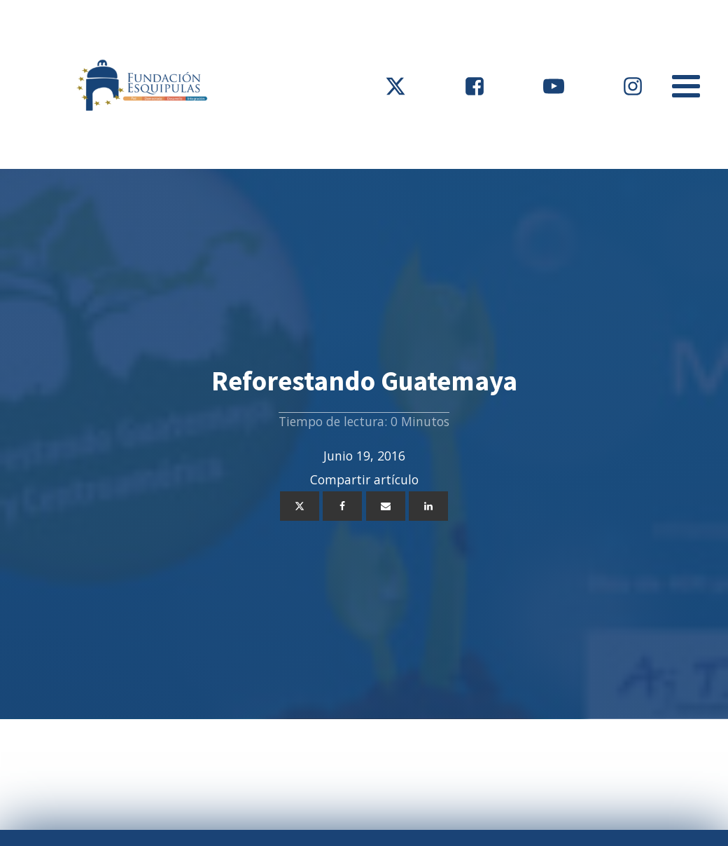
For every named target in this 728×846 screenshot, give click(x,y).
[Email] (385, 506)
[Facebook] (342, 506)
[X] (299, 506)
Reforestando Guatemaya (364, 381)
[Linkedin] (428, 506)
